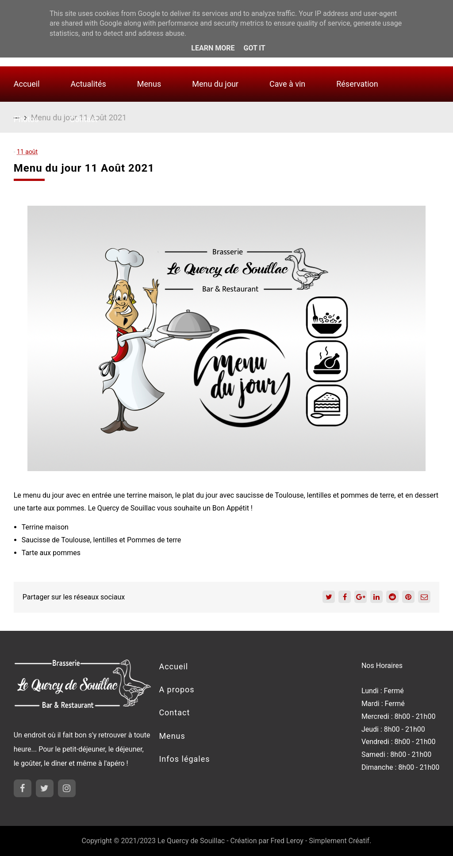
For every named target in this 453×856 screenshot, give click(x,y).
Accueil (27, 83)
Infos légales (184, 759)
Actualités (88, 83)
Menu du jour (215, 83)
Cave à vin (287, 83)
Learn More (212, 48)
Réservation (357, 83)
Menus (149, 83)
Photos (26, 119)
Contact (84, 119)
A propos (176, 689)
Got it (254, 48)
